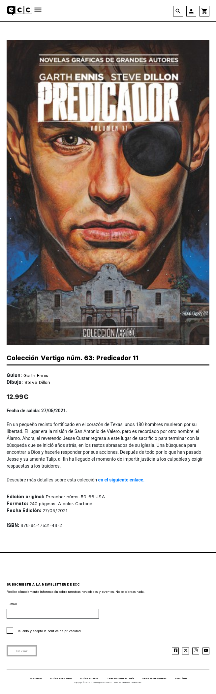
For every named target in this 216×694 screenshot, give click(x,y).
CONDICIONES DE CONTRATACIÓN (120, 679)
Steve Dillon (37, 382)
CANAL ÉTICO (181, 679)
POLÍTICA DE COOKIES (89, 679)
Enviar (22, 651)
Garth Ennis (35, 375)
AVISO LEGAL (35, 679)
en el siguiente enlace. (121, 479)
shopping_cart (204, 11)
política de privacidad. (64, 631)
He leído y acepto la (48, 631)
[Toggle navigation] (38, 10)
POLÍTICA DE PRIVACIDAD (61, 679)
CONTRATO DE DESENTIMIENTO (154, 679)
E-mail (12, 604)
